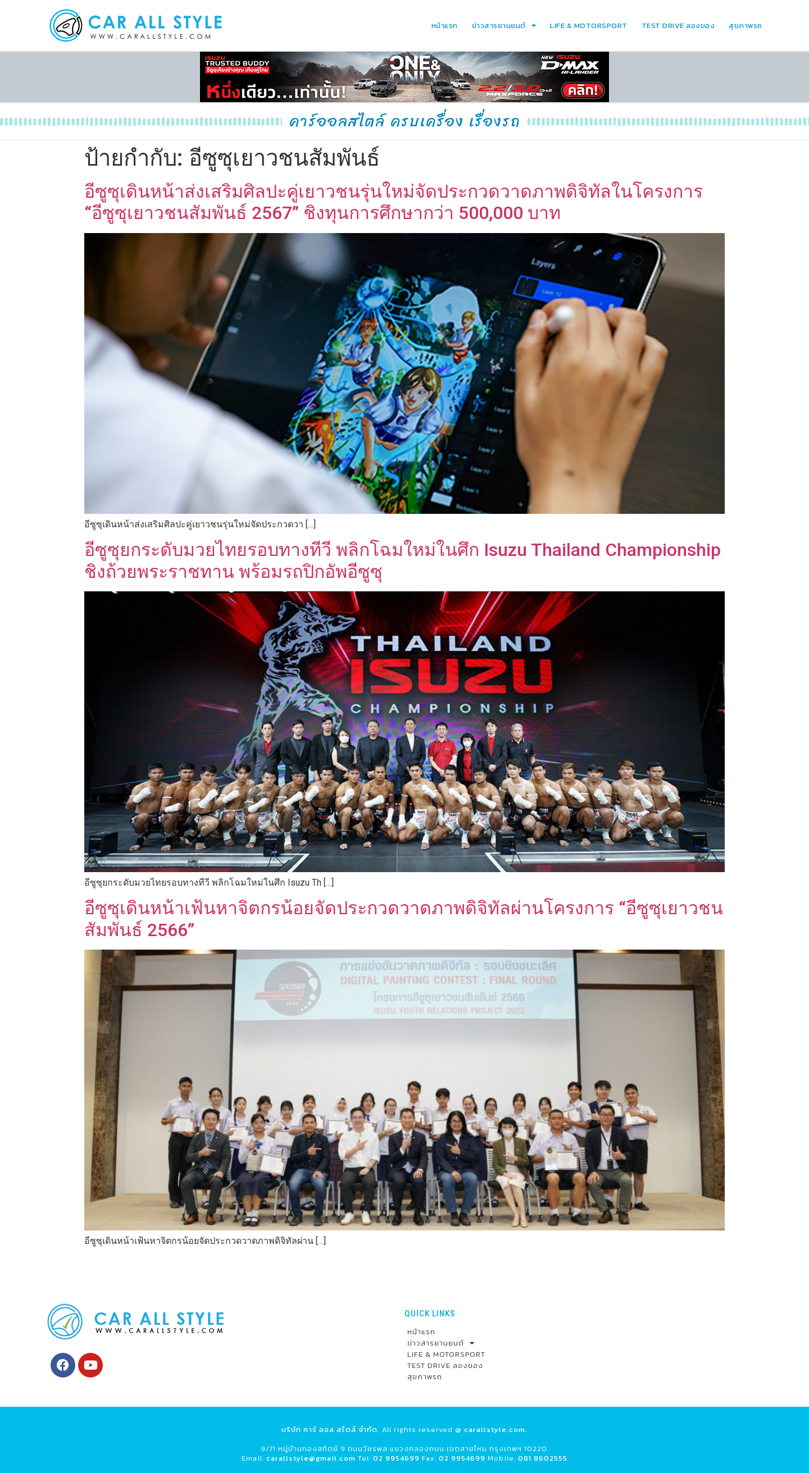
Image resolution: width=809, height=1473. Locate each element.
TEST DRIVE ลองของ (678, 25)
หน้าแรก (444, 25)
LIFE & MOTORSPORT (589, 25)
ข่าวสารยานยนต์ (504, 25)
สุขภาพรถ (745, 25)
